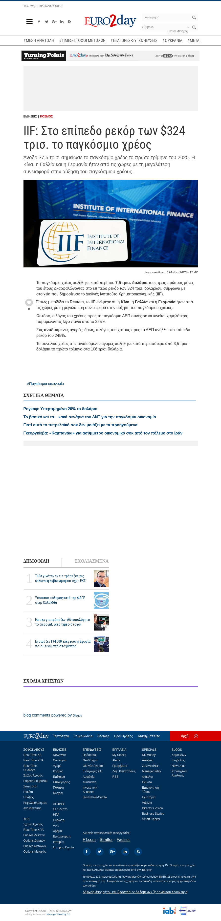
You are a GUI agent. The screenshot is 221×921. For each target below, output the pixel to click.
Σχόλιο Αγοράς (33, 775)
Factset (123, 839)
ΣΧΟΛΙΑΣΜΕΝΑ (92, 561)
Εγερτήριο (148, 797)
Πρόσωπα (89, 755)
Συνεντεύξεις (150, 766)
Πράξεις (28, 797)
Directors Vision (152, 808)
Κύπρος (58, 793)
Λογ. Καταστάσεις (124, 771)
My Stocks (119, 755)
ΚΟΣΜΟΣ (46, 116)
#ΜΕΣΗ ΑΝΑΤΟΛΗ (38, 40)
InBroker (146, 869)
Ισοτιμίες (58, 842)
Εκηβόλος (178, 760)
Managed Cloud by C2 (58, 914)
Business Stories (153, 813)
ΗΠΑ (56, 814)
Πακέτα (28, 792)
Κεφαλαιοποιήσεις (35, 803)
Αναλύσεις (89, 782)
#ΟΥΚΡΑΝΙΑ (172, 40)
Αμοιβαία (89, 776)
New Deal (178, 766)
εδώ (168, 56)
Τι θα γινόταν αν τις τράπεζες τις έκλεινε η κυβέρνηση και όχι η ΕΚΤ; (60, 578)
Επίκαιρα (59, 776)
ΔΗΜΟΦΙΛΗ (36, 561)
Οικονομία (59, 760)
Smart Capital (151, 819)
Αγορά (57, 766)
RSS (115, 776)
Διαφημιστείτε (149, 736)
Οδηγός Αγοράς (93, 766)
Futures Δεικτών (34, 835)
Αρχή (184, 736)
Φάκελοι (147, 776)
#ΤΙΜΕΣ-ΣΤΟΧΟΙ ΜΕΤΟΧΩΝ (82, 40)
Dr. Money (149, 755)
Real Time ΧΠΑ (33, 760)
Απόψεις (147, 760)
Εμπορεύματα (62, 836)
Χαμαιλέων (179, 755)
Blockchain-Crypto (95, 797)
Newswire (59, 755)
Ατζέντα (147, 803)
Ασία (56, 825)
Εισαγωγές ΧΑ (92, 771)
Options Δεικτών (34, 840)
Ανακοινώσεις (32, 808)
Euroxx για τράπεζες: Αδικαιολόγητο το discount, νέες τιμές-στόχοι (62, 622)
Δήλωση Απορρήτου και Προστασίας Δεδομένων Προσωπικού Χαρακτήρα (135, 892)
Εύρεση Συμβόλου (35, 781)
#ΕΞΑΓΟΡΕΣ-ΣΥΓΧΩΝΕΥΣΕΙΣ (133, 40)
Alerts (116, 760)
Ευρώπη (59, 820)
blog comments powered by (52, 715)
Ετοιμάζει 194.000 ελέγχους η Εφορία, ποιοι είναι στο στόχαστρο (63, 643)
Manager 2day (151, 771)
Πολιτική (58, 787)
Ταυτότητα (61, 736)
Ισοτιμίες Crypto (63, 847)
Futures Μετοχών (34, 846)
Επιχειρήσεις (61, 782)
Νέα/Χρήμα (90, 760)
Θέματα (147, 782)
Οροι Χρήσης (123, 736)
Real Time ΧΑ (32, 755)
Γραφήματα (119, 766)
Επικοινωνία (83, 736)
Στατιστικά (30, 786)
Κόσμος (58, 771)
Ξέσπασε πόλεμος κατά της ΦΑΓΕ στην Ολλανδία (60, 600)
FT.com (89, 839)
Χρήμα (57, 831)
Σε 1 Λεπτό (60, 809)
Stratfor (106, 839)
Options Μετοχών (34, 851)
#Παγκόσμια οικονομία (45, 383)
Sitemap (103, 736)
